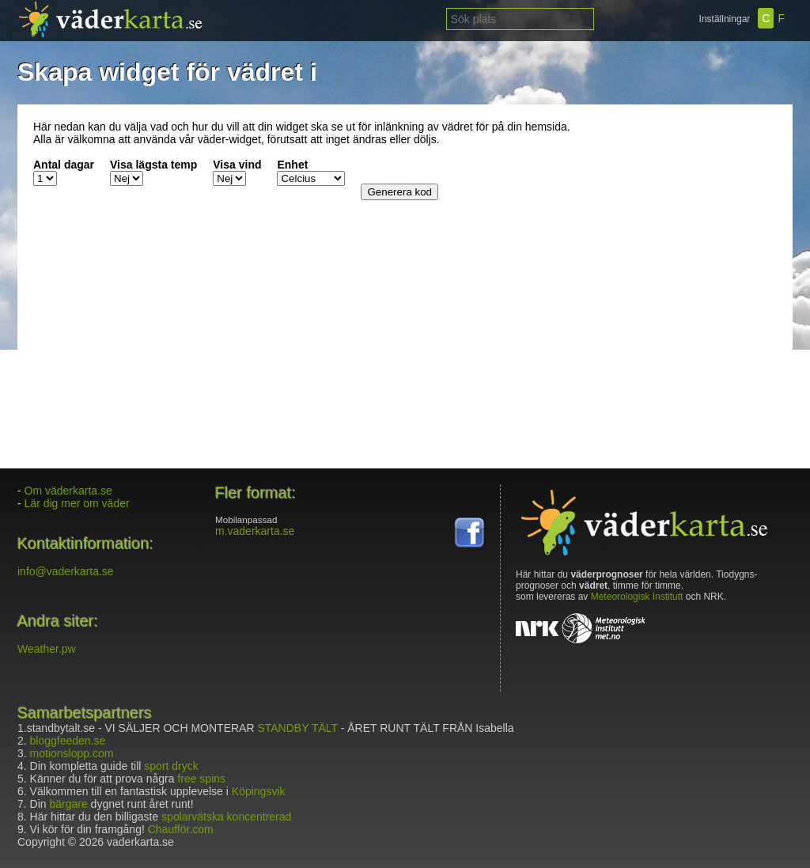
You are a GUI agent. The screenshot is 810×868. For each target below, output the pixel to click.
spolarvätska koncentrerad (226, 816)
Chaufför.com (181, 829)
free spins (201, 778)
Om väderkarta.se (68, 490)
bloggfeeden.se (68, 740)
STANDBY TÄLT (297, 728)
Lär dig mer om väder (77, 503)
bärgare (68, 804)
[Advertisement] (678, 219)
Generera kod (399, 192)
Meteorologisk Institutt (637, 596)
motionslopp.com (72, 753)
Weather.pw (46, 648)
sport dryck (171, 766)
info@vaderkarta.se (65, 571)
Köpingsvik (259, 791)
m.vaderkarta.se (254, 531)
